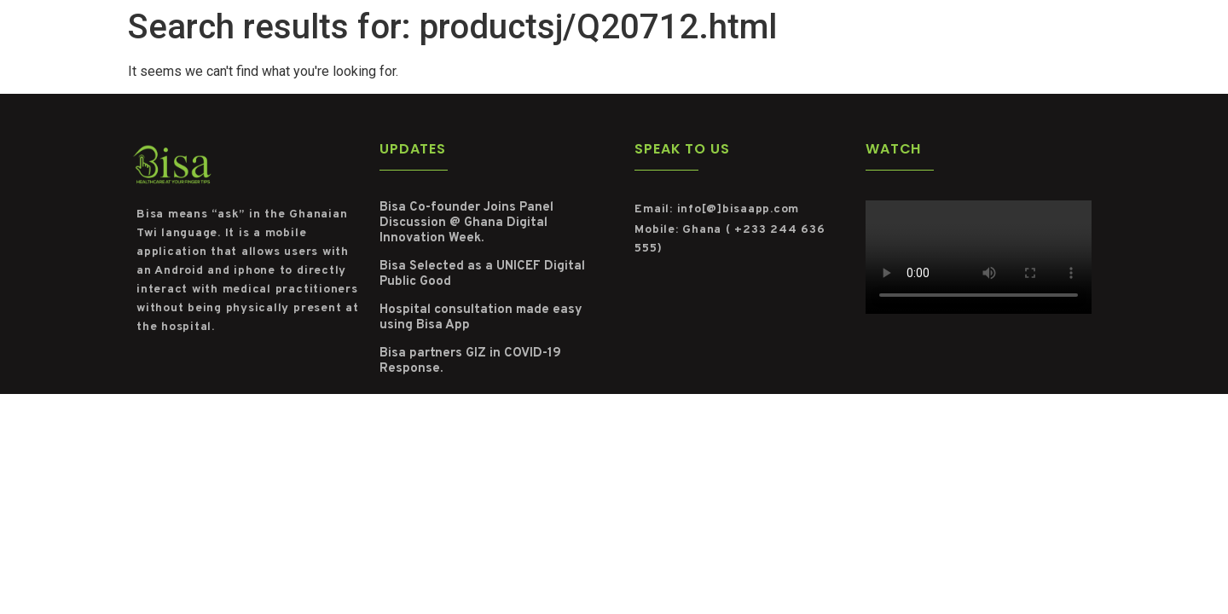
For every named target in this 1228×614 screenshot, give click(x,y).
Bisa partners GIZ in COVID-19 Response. (470, 361)
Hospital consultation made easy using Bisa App (480, 317)
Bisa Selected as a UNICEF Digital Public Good (482, 274)
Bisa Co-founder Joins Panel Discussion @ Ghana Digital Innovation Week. (466, 223)
